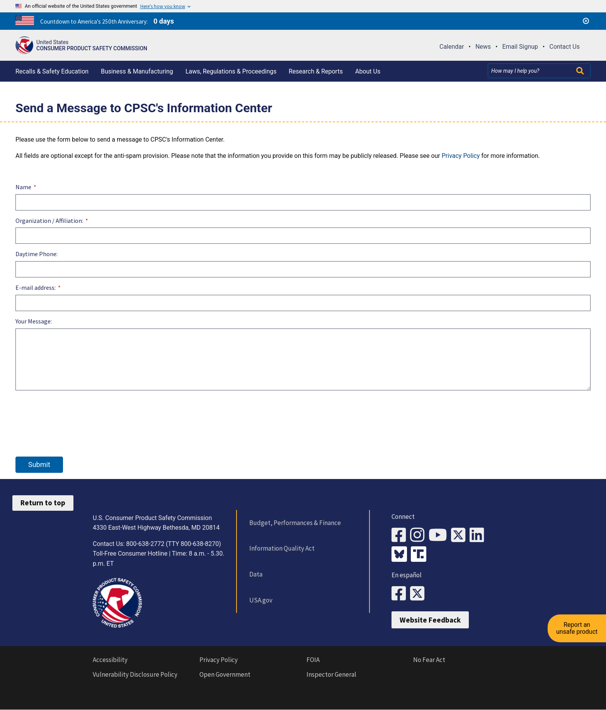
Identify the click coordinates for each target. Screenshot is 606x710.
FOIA (313, 659)
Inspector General (331, 674)
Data (255, 574)
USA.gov (260, 600)
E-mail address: (35, 287)
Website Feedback (430, 619)
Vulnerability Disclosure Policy (135, 674)
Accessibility (110, 659)
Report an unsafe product (576, 627)
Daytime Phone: (36, 254)
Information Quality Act (282, 548)
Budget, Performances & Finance (295, 522)
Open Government (224, 674)
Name (23, 187)
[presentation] (74, 415)
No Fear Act (429, 659)
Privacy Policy (461, 155)
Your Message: (33, 321)
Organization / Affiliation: (49, 220)
